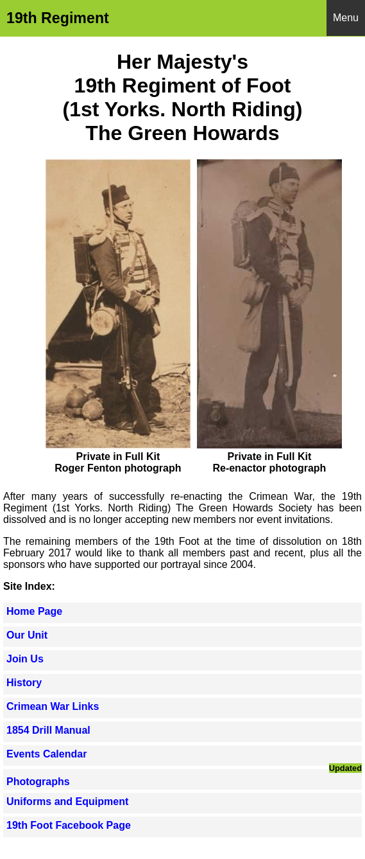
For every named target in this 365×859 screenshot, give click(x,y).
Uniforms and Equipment (67, 801)
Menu (346, 17)
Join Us (25, 658)
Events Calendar (46, 753)
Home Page (34, 611)
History (24, 682)
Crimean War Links (52, 706)
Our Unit (26, 635)
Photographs (38, 781)
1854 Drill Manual (48, 730)
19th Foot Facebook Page (68, 825)
